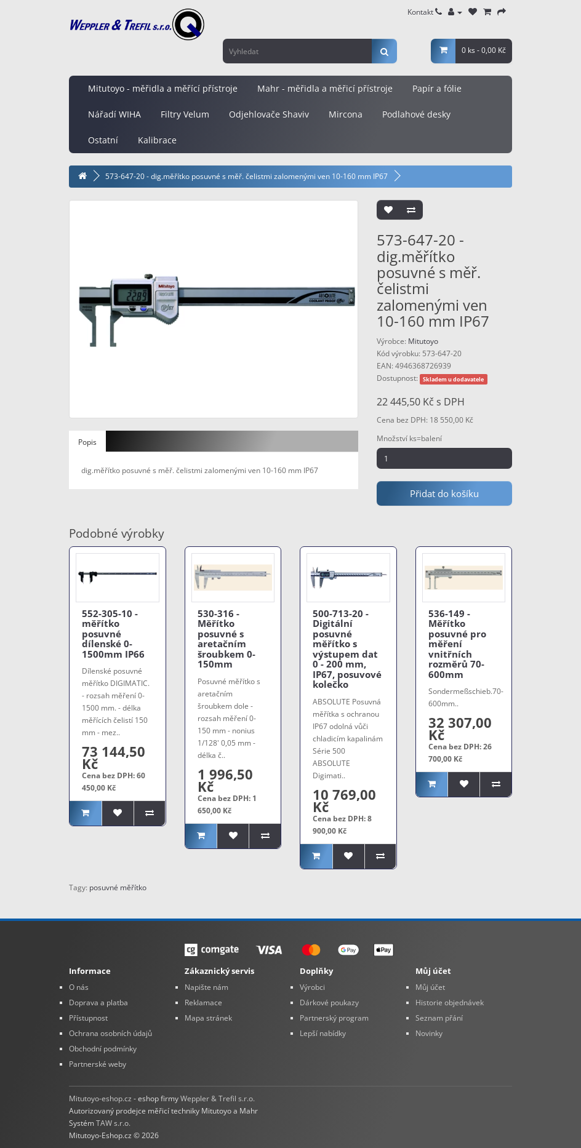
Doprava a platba (98, 1002)
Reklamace (203, 1002)
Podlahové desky (416, 114)
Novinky (429, 1033)
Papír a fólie (437, 88)
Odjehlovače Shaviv (269, 114)
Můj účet (430, 987)
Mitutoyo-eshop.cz (100, 1098)
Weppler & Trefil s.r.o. (217, 1098)
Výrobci (312, 987)
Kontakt (424, 12)
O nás (79, 987)
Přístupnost (88, 1018)
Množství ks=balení (409, 438)
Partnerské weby (97, 1064)
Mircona (346, 114)
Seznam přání (439, 1018)
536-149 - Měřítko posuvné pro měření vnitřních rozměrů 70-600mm (457, 643)
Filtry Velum (185, 114)
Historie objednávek (449, 1002)
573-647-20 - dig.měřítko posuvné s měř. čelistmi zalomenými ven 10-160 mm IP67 (246, 176)
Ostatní (103, 140)
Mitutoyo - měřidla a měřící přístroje (163, 88)
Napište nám (206, 987)
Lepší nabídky (323, 1033)
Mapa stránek (208, 1018)
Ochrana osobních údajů (110, 1033)
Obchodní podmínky (103, 1048)
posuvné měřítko (117, 887)
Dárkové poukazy (329, 1002)
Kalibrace (157, 140)
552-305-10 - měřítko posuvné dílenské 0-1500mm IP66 (113, 633)
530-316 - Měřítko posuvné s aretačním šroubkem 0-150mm (226, 639)
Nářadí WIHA (114, 114)
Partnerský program (334, 1018)
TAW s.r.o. (113, 1123)
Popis (87, 442)
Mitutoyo (423, 341)
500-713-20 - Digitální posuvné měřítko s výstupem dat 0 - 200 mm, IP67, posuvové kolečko (347, 649)
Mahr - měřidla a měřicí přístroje (325, 88)
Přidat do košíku (444, 493)
